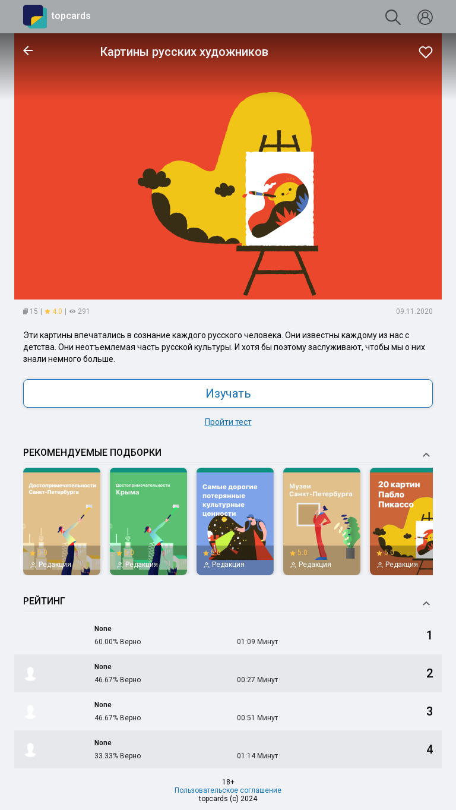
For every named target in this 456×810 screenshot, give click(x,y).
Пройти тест (228, 422)
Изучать (228, 393)
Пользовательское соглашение (228, 790)
